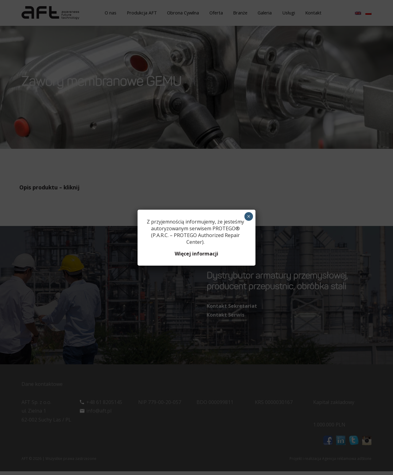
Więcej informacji (196, 253)
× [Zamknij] (248, 216)
